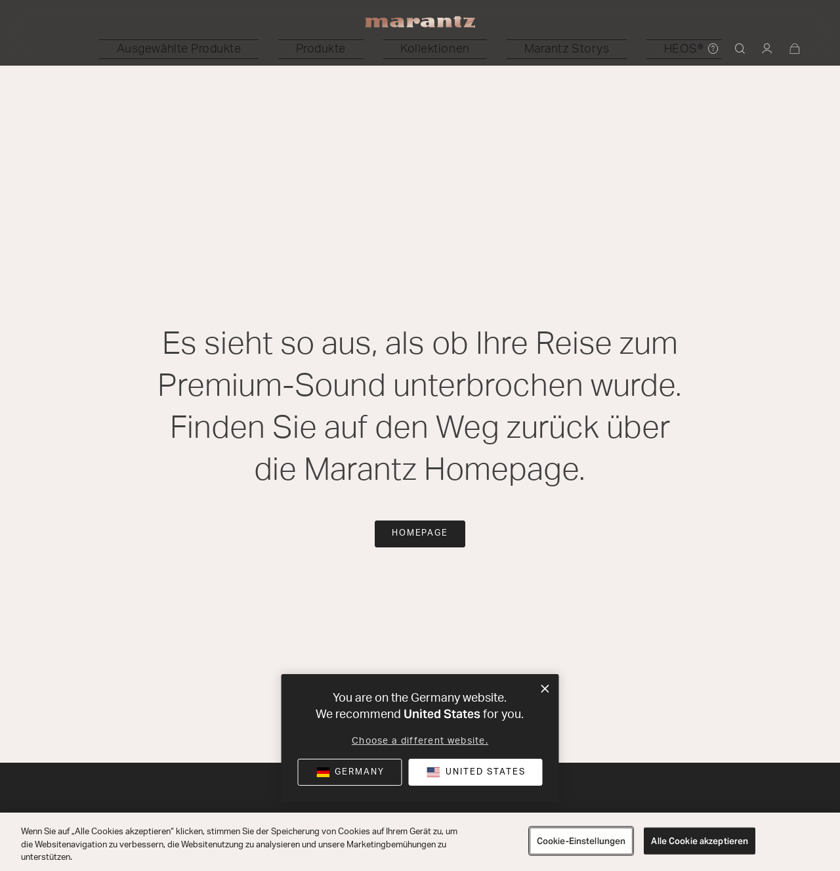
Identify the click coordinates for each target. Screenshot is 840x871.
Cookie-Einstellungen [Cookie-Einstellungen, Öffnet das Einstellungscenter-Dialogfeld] (581, 840)
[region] (420, 842)
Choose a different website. (420, 741)
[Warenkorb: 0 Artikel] (795, 49)
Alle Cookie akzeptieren (699, 840)
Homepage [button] (420, 533)
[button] (270, 49)
